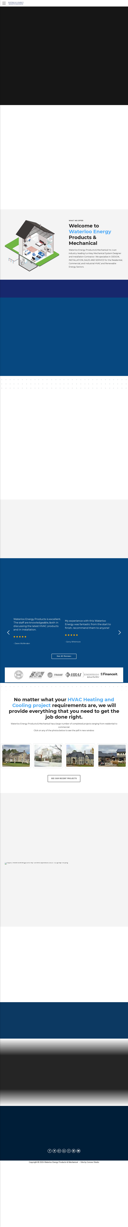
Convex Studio (93, 1131)
